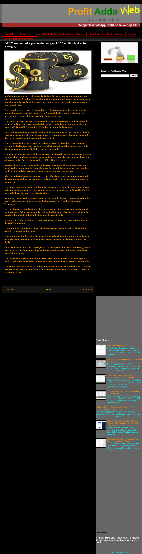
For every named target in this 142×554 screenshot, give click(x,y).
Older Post (87, 289)
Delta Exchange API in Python (119, 346)
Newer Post (10, 289)
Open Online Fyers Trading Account (105, 34)
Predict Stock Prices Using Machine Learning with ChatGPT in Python (121, 376)
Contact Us (25, 34)
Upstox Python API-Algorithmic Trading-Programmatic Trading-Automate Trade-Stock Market (123, 423)
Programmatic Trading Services (19, 39)
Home (49, 289)
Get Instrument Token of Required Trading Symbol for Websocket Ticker (123, 440)
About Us (9, 34)
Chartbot (132, 34)
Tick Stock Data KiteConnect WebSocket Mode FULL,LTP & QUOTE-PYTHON (116, 408)
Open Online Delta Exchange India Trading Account (59, 34)
